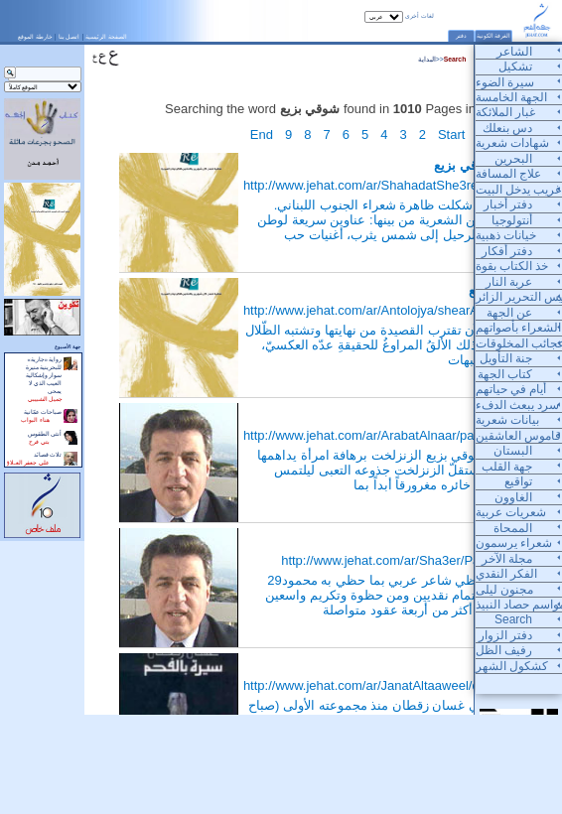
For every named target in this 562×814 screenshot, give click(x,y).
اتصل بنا (69, 36)
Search (455, 59)
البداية (427, 59)
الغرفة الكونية (494, 36)
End (261, 134)
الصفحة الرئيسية (106, 36)
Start (451, 134)
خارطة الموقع (35, 36)
